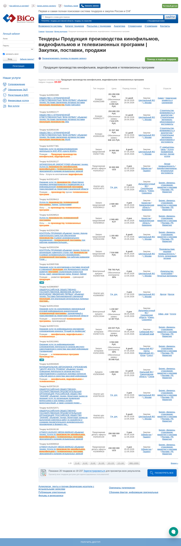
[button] (173, 531)
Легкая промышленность (166, 165)
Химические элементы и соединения (169, 100)
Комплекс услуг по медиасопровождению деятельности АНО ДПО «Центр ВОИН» (58, 150)
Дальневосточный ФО (146, 185)
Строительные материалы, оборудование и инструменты (167, 120)
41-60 (85, 463)
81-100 (101, 463)
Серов (151, 376)
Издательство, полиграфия (167, 272)
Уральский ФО (146, 348)
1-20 (70, 463)
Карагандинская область (146, 206)
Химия (161, 98)
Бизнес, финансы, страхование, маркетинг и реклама (167, 185)
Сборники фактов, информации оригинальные (133, 492)
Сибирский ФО (146, 332)
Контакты (165, 26)
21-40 (77, 463)
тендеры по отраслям (82, 21)
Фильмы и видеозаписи (50, 495)
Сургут (150, 355)
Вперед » (174, 463)
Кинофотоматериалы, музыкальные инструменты (167, 170)
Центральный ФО (147, 100)
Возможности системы (50, 26)
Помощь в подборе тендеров (161, 59)
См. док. (114, 187)
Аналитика (119, 26)
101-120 (111, 463)
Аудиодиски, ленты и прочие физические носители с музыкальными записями (66, 487)
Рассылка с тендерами (99, 26)
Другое (163, 294)
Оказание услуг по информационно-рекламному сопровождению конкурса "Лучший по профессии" (62, 330)
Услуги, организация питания (167, 257)
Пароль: (6, 46)
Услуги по (58, 219)
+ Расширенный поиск (155, 21)
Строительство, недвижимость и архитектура (167, 112)
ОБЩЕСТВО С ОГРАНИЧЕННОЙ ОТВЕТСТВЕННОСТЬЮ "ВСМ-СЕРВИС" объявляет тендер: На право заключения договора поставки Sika (63, 118)
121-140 (121, 463)
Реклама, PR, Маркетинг (167, 190)
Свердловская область (146, 375)
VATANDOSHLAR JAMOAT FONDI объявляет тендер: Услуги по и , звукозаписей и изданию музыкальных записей (63, 167)
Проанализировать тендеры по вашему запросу (64, 58)
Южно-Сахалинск (148, 192)
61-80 (93, 463)
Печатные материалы (167, 276)
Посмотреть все (164, 473)
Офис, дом (163, 314)
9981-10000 (134, 463)
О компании (151, 26)
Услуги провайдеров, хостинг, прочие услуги (167, 152)
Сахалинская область (146, 189)
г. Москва (147, 102)
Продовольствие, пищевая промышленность (166, 251)
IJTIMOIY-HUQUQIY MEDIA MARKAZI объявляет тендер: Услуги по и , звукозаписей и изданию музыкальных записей (62, 435)
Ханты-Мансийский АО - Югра (147, 353)
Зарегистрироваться (94, 471)
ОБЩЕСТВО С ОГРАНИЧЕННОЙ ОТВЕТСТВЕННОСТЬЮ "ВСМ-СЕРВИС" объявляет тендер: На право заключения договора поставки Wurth (63, 136)
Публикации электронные (52, 492)
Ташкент (147, 170)
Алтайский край (147, 334)
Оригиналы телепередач (122, 488)
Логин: (5, 39)
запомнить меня (10, 54)
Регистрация (18, 66)
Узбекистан (146, 168)
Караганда (146, 209)
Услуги (173, 314)
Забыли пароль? (27, 59)
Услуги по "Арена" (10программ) (58, 203)
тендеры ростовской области (61, 21)
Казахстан (146, 203)
